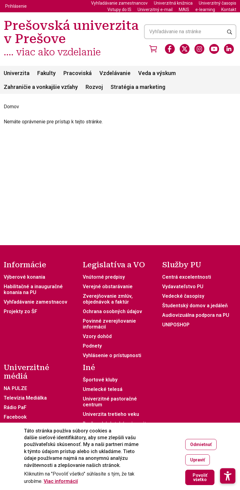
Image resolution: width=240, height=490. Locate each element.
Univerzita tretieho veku (111, 414)
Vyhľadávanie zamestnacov (35, 302)
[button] (227, 454)
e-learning (205, 9)
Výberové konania (24, 277)
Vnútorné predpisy (104, 277)
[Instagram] (199, 49)
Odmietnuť (201, 445)
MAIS (184, 9)
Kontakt (228, 9)
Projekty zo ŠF (20, 311)
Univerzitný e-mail (155, 9)
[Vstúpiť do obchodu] (153, 49)
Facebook (15, 417)
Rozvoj (94, 87)
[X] (185, 49)
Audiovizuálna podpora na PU (195, 315)
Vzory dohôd (97, 336)
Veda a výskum (157, 73)
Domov (11, 107)
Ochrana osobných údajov (112, 311)
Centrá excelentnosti (186, 277)
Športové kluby (100, 380)
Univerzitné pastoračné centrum (110, 402)
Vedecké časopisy (183, 296)
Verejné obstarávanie (108, 286)
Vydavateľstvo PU (182, 286)
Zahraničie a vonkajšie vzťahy (41, 87)
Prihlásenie (16, 6)
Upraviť (197, 460)
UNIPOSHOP (176, 325)
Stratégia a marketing (137, 87)
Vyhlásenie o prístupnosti (112, 355)
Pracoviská (77, 73)
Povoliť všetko (200, 478)
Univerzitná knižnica (173, 3)
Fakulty (46, 73)
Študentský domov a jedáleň (195, 306)
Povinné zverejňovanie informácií (109, 324)
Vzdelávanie (114, 73)
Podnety (92, 346)
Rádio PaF (15, 407)
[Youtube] (214, 49)
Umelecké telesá (102, 389)
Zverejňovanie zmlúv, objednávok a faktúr (108, 299)
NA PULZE (15, 388)
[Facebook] (170, 49)
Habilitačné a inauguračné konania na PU (33, 289)
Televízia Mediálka (25, 398)
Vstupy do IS (119, 9)
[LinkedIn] (229, 49)
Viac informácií (61, 482)
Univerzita (17, 73)
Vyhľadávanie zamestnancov (119, 3)
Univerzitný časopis (217, 3)
